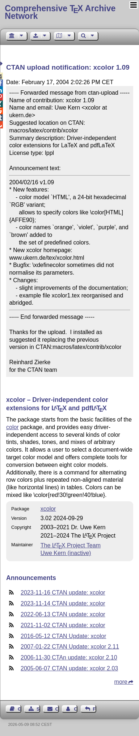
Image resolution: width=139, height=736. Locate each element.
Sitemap (38, 709)
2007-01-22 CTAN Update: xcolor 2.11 (70, 647)
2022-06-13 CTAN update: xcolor (63, 614)
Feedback (94, 709)
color (12, 427)
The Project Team (71, 545)
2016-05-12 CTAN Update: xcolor (63, 636)
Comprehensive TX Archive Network (60, 12)
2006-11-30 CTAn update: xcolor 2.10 (69, 657)
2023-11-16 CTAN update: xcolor (63, 592)
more (120, 682)
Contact (57, 709)
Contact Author (75, 709)
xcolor (48, 509)
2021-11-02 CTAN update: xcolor (63, 625)
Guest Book (19, 709)
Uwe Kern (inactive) (66, 553)
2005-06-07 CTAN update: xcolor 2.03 (69, 668)
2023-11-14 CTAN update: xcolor (63, 603)
